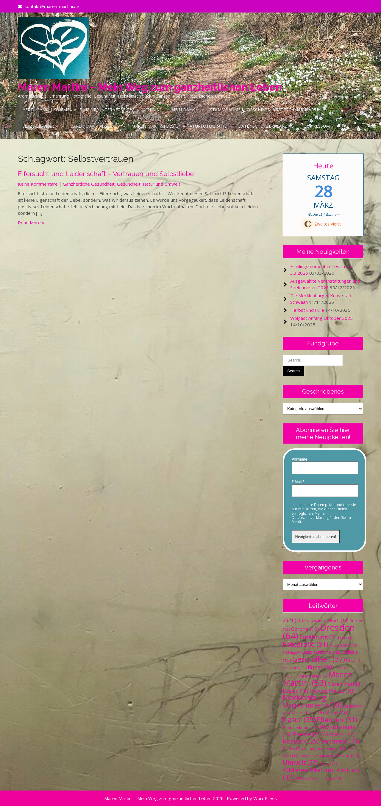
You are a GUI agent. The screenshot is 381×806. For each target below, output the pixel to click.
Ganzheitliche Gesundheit (89, 184)
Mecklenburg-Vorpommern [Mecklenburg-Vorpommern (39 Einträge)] (312, 701)
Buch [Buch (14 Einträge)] (339, 620)
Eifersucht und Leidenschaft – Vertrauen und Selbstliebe (106, 174)
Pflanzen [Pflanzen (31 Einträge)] (337, 719)
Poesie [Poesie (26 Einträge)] (308, 734)
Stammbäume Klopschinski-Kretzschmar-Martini (266, 109)
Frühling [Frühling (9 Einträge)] (291, 652)
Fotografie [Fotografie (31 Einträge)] (305, 644)
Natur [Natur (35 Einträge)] (299, 719)
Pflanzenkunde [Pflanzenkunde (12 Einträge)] (301, 727)
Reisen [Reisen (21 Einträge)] (339, 734)
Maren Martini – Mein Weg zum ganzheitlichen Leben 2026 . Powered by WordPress (190, 798)
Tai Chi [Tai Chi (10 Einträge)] (311, 748)
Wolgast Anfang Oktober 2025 (321, 318)
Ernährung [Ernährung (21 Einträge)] (319, 637)
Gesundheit (128, 184)
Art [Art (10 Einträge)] (323, 621)
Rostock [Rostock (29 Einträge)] (301, 741)
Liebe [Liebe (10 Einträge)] (342, 668)
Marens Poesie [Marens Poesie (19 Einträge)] (332, 690)
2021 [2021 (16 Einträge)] (293, 620)
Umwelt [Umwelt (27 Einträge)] (300, 762)
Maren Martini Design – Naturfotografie (179, 126)
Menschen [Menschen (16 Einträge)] (307, 712)
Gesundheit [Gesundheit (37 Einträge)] (318, 659)
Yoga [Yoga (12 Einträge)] (328, 763)
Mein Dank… (184, 109)
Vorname (299, 459)
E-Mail (298, 482)
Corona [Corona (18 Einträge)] (305, 628)
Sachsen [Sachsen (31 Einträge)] (340, 741)
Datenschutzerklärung (266, 126)
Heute (323, 165)
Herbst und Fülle (307, 310)
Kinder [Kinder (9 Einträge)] (353, 660)
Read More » (31, 223)
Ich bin (152, 109)
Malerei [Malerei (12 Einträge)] (316, 676)
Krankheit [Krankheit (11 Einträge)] (295, 667)
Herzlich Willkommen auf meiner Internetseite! (77, 109)
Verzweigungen (40, 126)
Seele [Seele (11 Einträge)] (291, 748)
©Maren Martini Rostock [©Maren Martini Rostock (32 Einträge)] (321, 773)
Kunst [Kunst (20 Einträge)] (320, 667)
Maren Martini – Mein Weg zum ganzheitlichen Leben (150, 87)
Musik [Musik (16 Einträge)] (336, 712)
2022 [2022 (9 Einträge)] (310, 621)
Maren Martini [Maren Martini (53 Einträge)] (318, 678)
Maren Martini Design (94, 126)
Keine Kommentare (38, 184)
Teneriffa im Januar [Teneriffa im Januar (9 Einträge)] (316, 756)
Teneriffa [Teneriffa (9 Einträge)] (330, 749)
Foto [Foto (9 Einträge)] (346, 638)
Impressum (317, 126)
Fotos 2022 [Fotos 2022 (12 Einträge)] (344, 645)
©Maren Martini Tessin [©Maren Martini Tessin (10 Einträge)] (318, 778)
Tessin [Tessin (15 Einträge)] (347, 755)
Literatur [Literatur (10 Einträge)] (293, 676)
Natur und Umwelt (161, 184)
